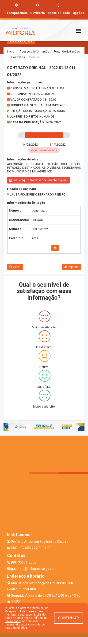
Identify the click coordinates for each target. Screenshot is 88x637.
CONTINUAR (68, 618)
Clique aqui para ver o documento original (38, 180)
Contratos (18, 57)
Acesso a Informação (34, 51)
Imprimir (72, 267)
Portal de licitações (67, 51)
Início (11, 51)
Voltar (14, 267)
